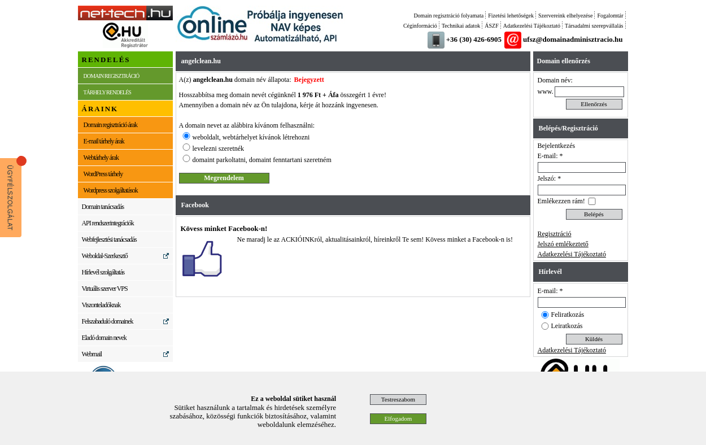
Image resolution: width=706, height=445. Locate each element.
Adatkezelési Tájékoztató (531, 26)
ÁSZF (491, 26)
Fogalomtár (610, 15)
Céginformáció (420, 26)
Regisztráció (555, 234)
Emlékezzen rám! (561, 201)
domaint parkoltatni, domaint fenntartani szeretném (262, 160)
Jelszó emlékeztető (563, 244)
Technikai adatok (461, 26)
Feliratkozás (568, 315)
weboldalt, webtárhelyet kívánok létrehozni (251, 137)
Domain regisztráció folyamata (448, 15)
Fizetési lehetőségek (511, 15)
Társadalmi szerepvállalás (594, 26)
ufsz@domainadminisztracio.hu (572, 39)
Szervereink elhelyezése (565, 15)
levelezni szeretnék (219, 148)
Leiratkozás (567, 326)
